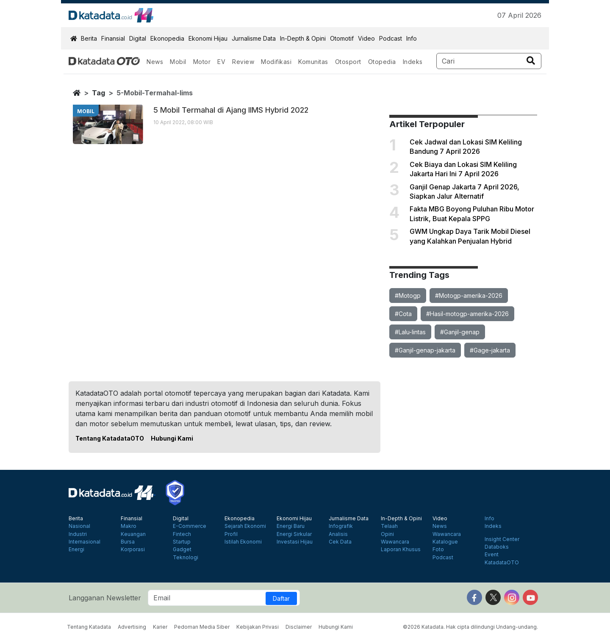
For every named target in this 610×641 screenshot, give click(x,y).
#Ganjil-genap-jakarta (425, 350)
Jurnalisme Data (254, 38)
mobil (85, 111)
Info (411, 38)
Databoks (497, 547)
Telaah (389, 526)
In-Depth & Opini (303, 38)
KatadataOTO (502, 563)
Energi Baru (291, 526)
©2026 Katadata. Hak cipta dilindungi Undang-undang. (470, 627)
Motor (202, 61)
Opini (387, 534)
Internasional (84, 542)
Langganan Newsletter (105, 598)
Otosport (348, 61)
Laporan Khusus (401, 549)
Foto (438, 549)
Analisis (338, 534)
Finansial (113, 38)
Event (492, 555)
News (155, 61)
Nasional (79, 526)
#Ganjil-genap (460, 332)
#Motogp (408, 295)
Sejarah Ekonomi (245, 526)
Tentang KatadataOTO (109, 438)
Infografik (341, 526)
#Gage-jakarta (490, 350)
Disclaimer (299, 627)
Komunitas (313, 61)
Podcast (390, 38)
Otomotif (342, 38)
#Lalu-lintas (410, 332)
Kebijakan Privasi (257, 627)
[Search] (489, 61)
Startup (182, 542)
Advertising (132, 627)
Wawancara (395, 542)
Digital (137, 38)
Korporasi (133, 549)
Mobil (178, 61)
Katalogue (445, 542)
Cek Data (340, 542)
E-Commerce (189, 526)
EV (221, 61)
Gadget (182, 549)
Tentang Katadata (89, 627)
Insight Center (502, 539)
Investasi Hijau (295, 542)
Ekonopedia (167, 38)
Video (366, 38)
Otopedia (382, 61)
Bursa (128, 542)
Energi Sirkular (294, 534)
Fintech (182, 534)
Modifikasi (276, 61)
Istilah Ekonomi (243, 542)
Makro (128, 526)
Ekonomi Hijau (208, 38)
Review (243, 61)
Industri (78, 534)
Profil (231, 534)
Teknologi (185, 558)
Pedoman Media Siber (202, 627)
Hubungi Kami (172, 438)
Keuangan (133, 534)
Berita (89, 38)
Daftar (281, 598)
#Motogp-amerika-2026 (468, 295)
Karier (160, 627)
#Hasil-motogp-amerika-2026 (467, 313)
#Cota (403, 313)
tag (98, 93)
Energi (76, 549)
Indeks (413, 61)
